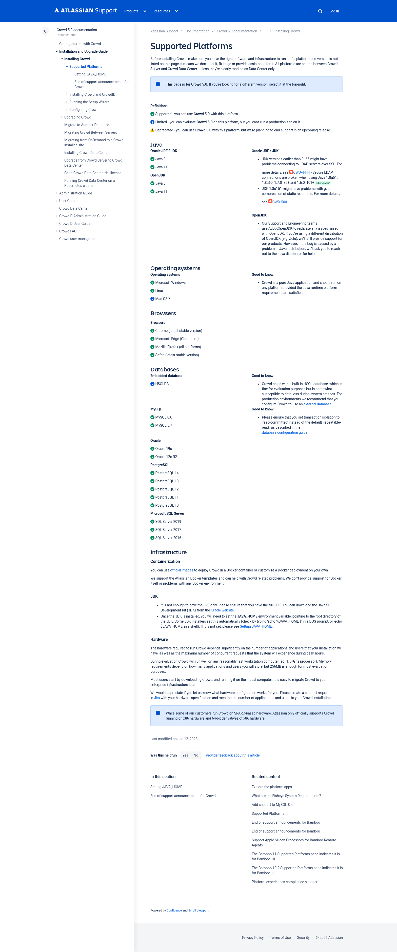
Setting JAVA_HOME (90, 74)
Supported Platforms (85, 67)
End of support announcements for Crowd (183, 796)
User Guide (67, 201)
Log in (334, 11)
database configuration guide (284, 432)
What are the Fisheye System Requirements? (286, 796)
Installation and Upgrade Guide (83, 51)
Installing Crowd (77, 59)
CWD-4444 (299, 172)
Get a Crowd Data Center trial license (92, 173)
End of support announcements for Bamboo (286, 822)
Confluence (174, 910)
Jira (157, 698)
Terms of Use (280, 938)
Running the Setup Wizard (89, 102)
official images (181, 570)
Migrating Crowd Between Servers (90, 132)
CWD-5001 (278, 202)
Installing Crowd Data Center (86, 153)
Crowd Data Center (74, 208)
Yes (185, 755)
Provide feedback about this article (233, 755)
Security (303, 938)
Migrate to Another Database (86, 125)
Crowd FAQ (67, 231)
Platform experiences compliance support (284, 882)
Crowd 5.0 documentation (77, 30)
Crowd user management (78, 239)
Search (320, 11)
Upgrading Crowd (77, 117)
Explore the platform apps (272, 787)
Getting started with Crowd (80, 44)
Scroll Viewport (198, 910)
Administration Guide (75, 193)
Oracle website (222, 610)
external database (317, 404)
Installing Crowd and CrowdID (92, 94)
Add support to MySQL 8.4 (272, 805)
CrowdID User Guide (74, 224)
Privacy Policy (253, 938)
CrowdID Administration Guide (82, 216)
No (196, 755)
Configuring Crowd (83, 110)
